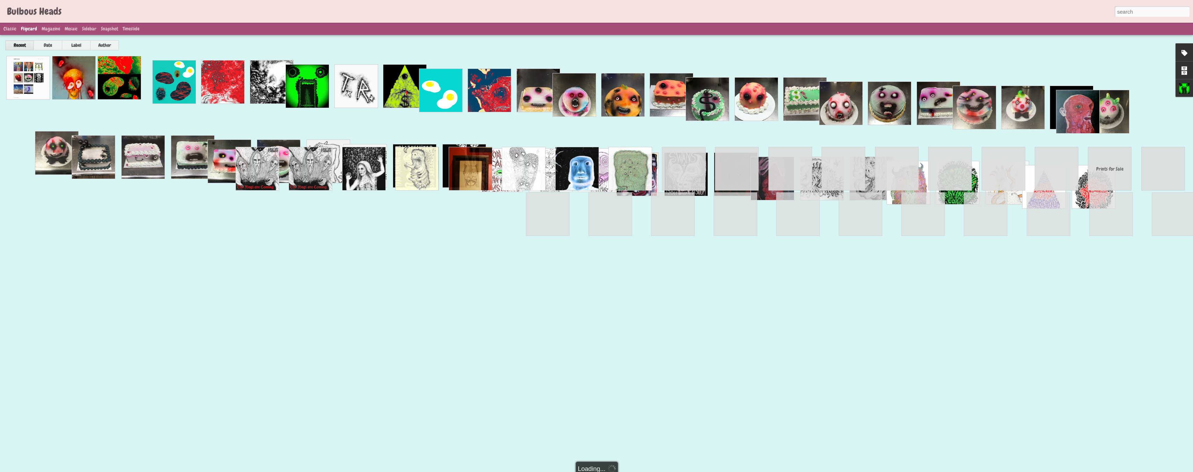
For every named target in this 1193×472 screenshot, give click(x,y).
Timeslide (131, 29)
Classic (9, 29)
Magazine (51, 29)
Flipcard (29, 29)
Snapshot (109, 29)
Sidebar (89, 29)
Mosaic (71, 29)
